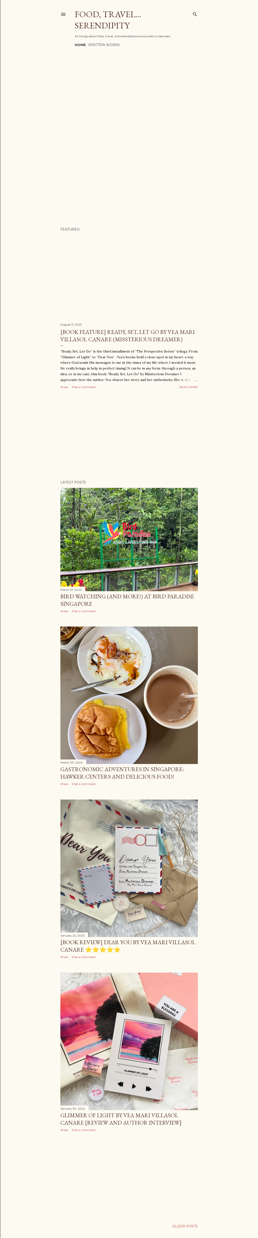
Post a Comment (84, 387)
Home (80, 45)
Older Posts (185, 1226)
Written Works (104, 45)
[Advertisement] (129, 434)
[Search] (195, 13)
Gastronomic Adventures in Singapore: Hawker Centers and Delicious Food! (122, 772)
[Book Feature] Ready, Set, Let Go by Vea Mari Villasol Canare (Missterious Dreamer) (127, 335)
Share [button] (64, 387)
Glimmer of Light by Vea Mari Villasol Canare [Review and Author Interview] (121, 1119)
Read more (188, 387)
